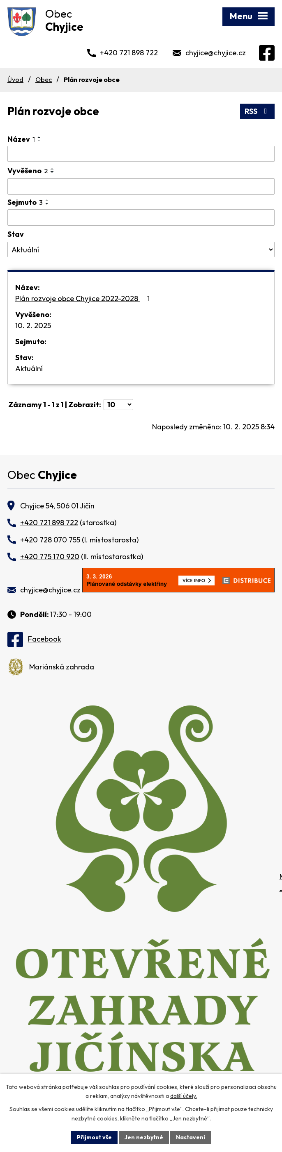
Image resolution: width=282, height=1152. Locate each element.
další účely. (183, 1096)
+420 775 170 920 (49, 556)
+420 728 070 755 (50, 539)
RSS (257, 111)
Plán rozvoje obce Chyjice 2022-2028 (84, 298)
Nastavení (190, 1137)
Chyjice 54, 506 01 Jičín (57, 505)
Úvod (15, 79)
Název (21, 139)
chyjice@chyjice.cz (215, 52)
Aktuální (29, 368)
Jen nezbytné (144, 1137)
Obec (43, 79)
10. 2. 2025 (33, 325)
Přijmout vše (94, 1137)
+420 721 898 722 (129, 52)
